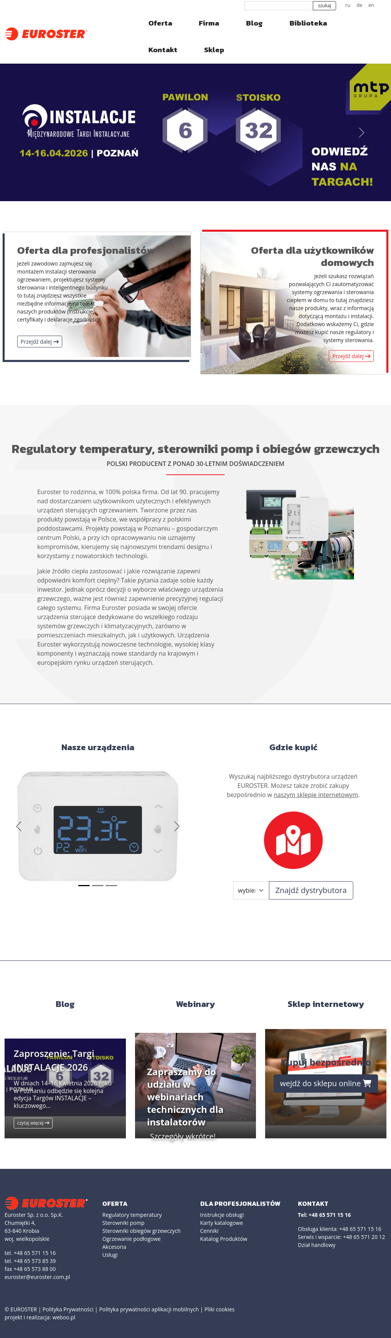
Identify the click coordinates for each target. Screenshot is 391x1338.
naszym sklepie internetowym (316, 795)
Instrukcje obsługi (222, 1214)
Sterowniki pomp (123, 1222)
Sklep (214, 49)
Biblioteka (308, 23)
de (359, 5)
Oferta (160, 23)
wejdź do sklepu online (326, 1083)
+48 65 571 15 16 (360, 1228)
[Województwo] (251, 890)
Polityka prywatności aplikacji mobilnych (149, 1309)
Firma (209, 23)
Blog (254, 23)
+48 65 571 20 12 (364, 1236)
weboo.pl (63, 1317)
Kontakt (162, 49)
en (371, 5)
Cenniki (209, 1230)
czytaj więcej (33, 1123)
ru (347, 5)
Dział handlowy (317, 1244)
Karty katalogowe (221, 1222)
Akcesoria (114, 1246)
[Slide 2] (97, 885)
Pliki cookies (219, 1309)
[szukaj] (279, 5)
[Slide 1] (84, 885)
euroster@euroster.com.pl (37, 1276)
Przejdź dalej (40, 341)
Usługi (109, 1254)
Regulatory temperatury (132, 1214)
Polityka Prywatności (68, 1309)
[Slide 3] (111, 885)
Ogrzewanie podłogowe (131, 1238)
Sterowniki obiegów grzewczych (141, 1230)
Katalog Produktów (224, 1238)
